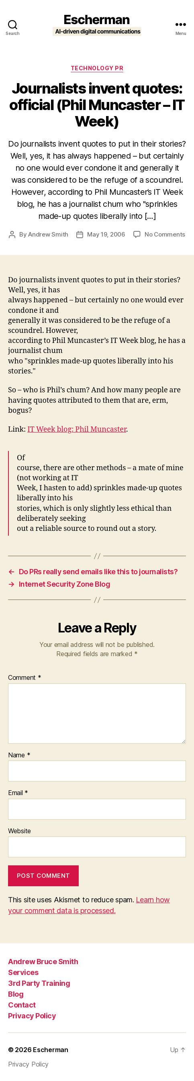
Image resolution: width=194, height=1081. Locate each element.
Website (19, 831)
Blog (15, 994)
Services (23, 972)
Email (18, 793)
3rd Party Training (39, 983)
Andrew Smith (48, 234)
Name (19, 755)
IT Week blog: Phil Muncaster (76, 429)
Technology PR (97, 68)
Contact (22, 1005)
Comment (24, 677)
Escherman (50, 1050)
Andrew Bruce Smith (43, 961)
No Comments (165, 234)
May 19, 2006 (106, 234)
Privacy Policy (32, 1016)
